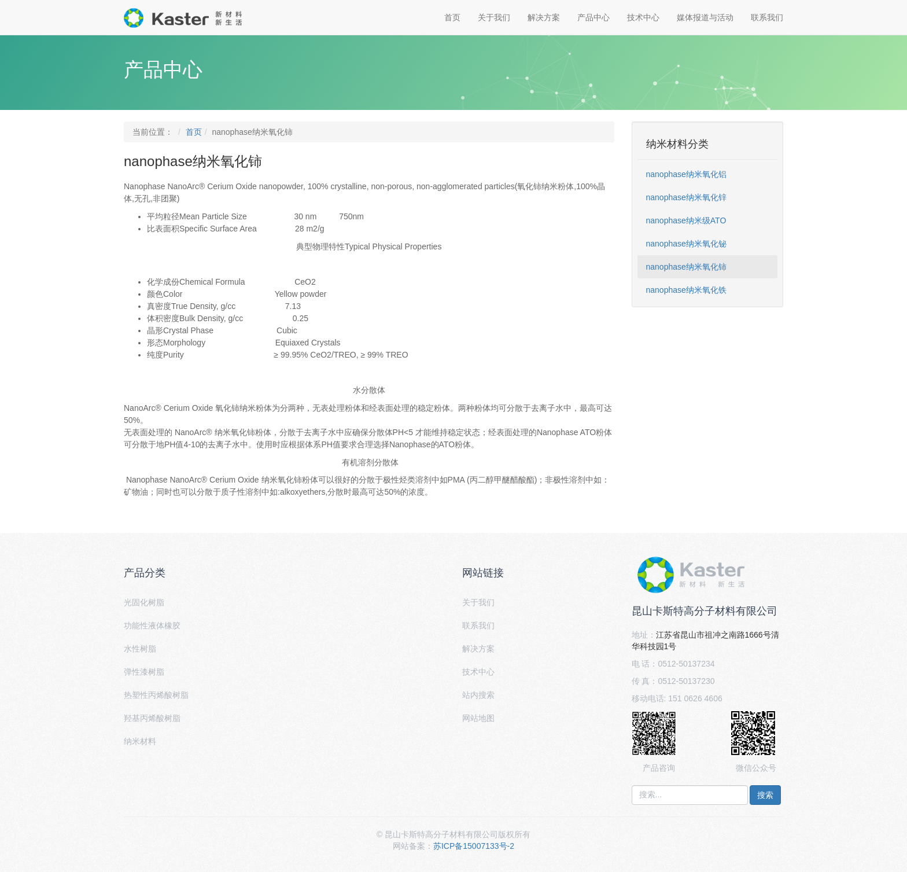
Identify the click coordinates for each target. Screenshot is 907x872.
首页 (452, 17)
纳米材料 (140, 741)
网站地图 (478, 718)
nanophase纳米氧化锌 (686, 197)
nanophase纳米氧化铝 (686, 174)
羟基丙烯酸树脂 (152, 718)
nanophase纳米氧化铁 (686, 290)
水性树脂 (140, 648)
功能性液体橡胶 (152, 625)
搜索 (765, 795)
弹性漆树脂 (144, 671)
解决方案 (544, 17)
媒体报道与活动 (705, 17)
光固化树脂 (144, 602)
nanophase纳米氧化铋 (686, 243)
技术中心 (643, 17)
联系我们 (767, 17)
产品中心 (593, 17)
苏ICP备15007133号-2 (473, 846)
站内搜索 (478, 695)
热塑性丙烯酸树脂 (156, 695)
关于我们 (494, 17)
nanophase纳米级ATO (686, 220)
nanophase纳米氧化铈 (686, 266)
